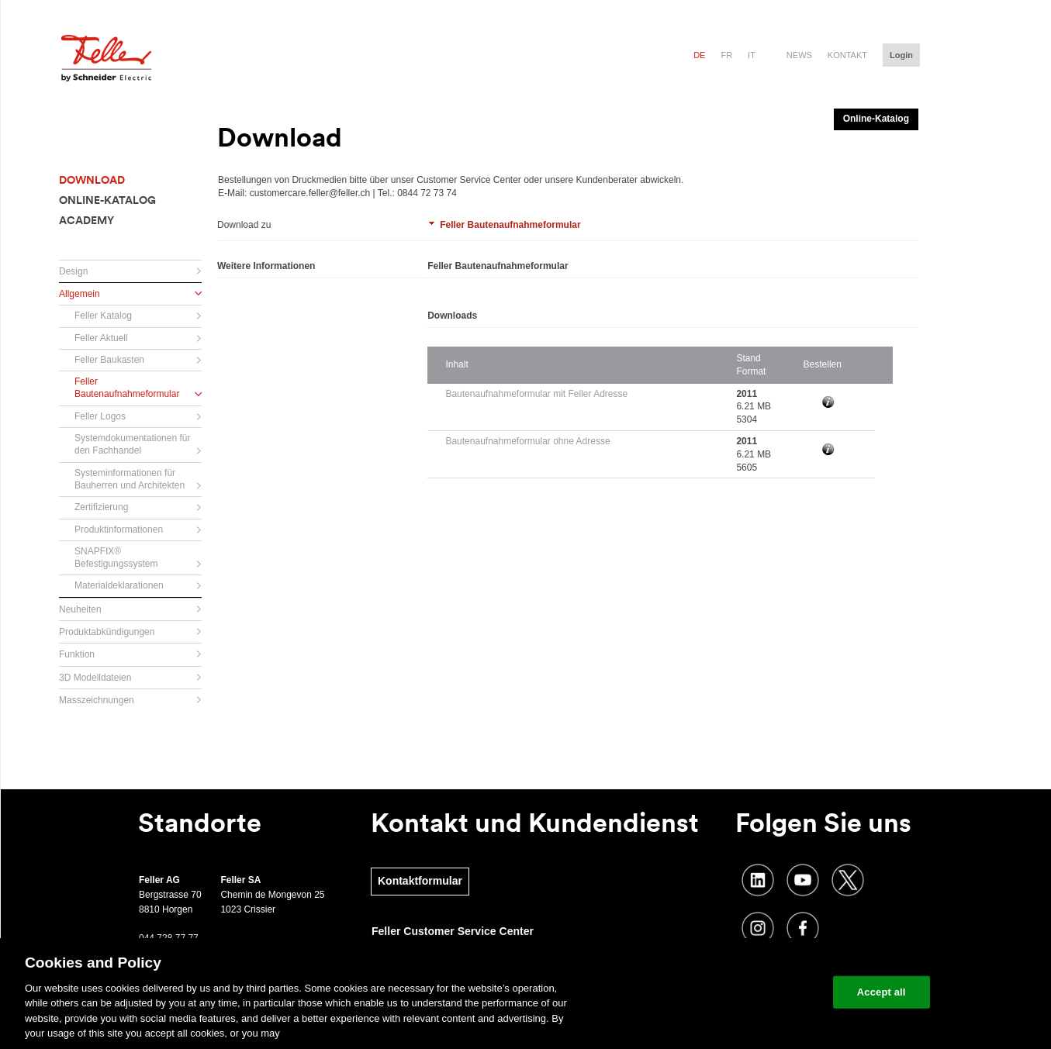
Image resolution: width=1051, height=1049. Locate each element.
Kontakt (847, 55)
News (799, 55)
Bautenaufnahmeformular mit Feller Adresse (536, 393)
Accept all (881, 992)
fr (726, 55)
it (751, 55)
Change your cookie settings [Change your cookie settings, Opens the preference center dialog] (749, 992)
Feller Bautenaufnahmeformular (510, 224)
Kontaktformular (420, 881)
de (699, 55)
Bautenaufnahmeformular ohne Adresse (527, 441)
